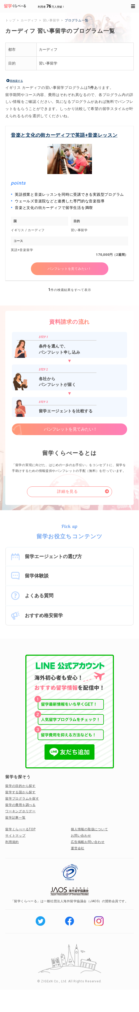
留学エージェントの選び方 (53, 556)
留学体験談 (37, 575)
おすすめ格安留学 (44, 615)
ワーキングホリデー (20, 811)
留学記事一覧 (15, 817)
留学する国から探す (20, 792)
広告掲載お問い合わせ (88, 842)
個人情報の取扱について (89, 829)
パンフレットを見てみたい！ (69, 269)
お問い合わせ (81, 835)
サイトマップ (15, 835)
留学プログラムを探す (22, 798)
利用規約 (12, 842)
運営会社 (77, 848)
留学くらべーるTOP (20, 829)
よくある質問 (39, 595)
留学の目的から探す (20, 786)
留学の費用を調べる (20, 805)
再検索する (16, 80)
